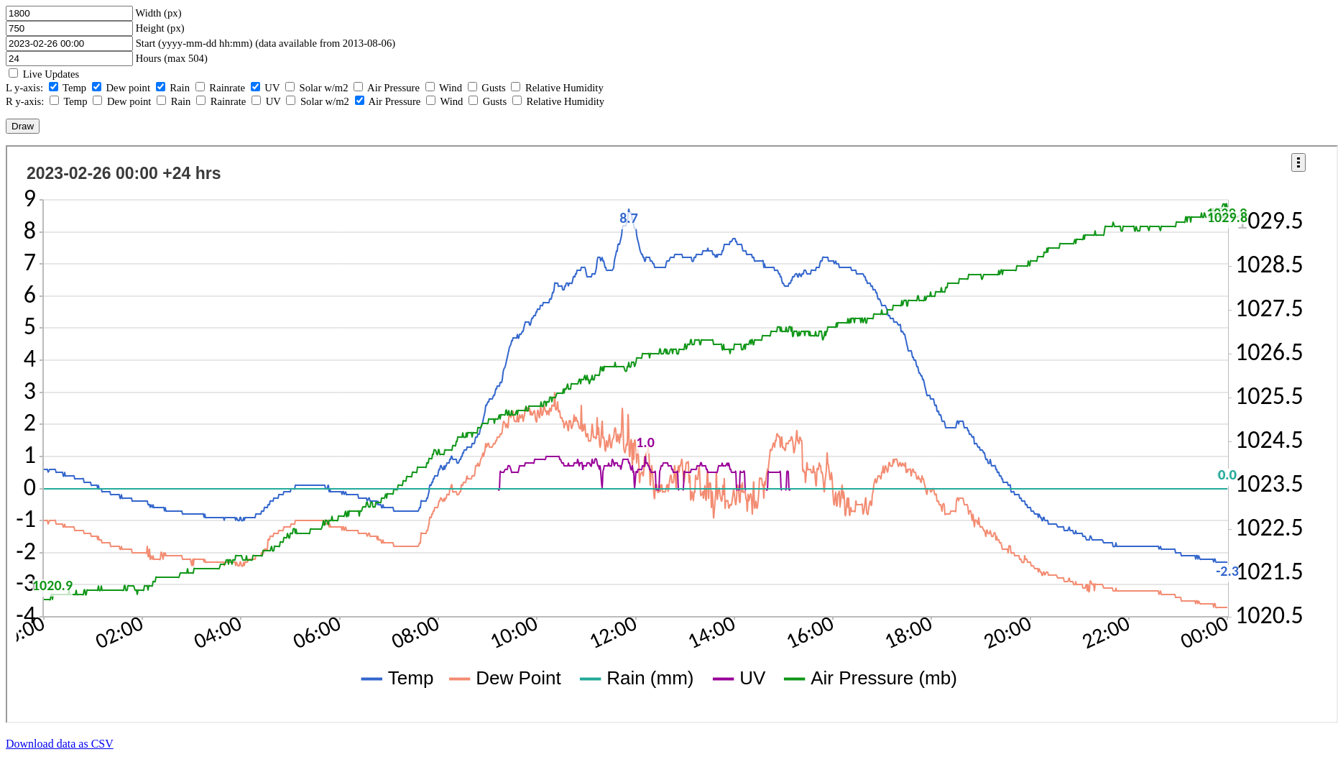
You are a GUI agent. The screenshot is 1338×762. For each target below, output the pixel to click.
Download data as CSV (60, 744)
